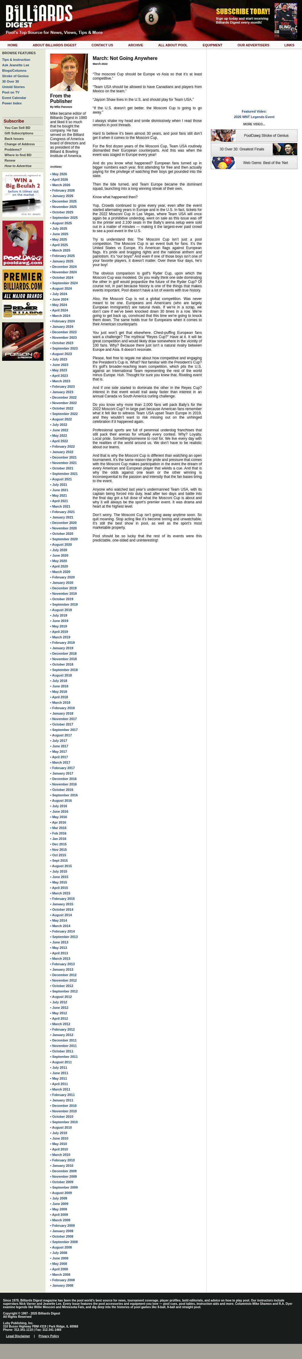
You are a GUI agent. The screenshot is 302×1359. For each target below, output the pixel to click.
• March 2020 (60, 572)
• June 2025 (59, 234)
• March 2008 (60, 1274)
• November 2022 (63, 403)
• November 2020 (63, 528)
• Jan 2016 (58, 839)
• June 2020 (59, 555)
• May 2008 (58, 1263)
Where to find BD (18, 155)
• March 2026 (60, 185)
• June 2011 (59, 1073)
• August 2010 (61, 1127)
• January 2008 (61, 1285)
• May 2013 (58, 947)
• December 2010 (63, 1105)
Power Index (12, 103)
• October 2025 (61, 212)
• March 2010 (60, 1155)
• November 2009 (63, 1176)
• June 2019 (59, 621)
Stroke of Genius (15, 76)
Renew (10, 160)
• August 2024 (61, 288)
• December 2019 (63, 588)
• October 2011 (61, 1051)
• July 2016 (58, 806)
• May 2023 (58, 370)
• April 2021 (59, 501)
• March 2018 (60, 702)
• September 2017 (64, 730)
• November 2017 (63, 719)
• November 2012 (63, 980)
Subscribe (14, 121)
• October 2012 (61, 986)
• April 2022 (59, 441)
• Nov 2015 (58, 849)
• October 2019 (61, 599)
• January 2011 (61, 1100)
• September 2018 (64, 670)
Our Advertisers (253, 45)
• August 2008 (61, 1247)
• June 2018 (59, 686)
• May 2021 (58, 495)
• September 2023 (64, 348)
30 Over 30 (10, 81)
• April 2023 (59, 375)
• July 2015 (58, 871)
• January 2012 (61, 1035)
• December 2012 (63, 975)
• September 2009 (64, 1187)
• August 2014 (61, 915)
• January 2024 (61, 326)
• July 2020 (58, 550)
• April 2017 (59, 757)
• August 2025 (61, 223)
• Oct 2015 (58, 855)
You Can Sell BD (17, 128)
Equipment (212, 45)
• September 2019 (64, 604)
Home (13, 45)
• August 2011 (61, 1062)
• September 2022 (64, 414)
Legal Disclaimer (18, 1336)
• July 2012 (58, 1002)
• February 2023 (62, 386)
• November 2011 (63, 1046)
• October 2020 (61, 533)
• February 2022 (62, 446)
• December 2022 (63, 397)
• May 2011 (58, 1078)
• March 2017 (60, 762)
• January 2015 (61, 904)
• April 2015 (59, 888)
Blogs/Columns (14, 70)
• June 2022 (59, 430)
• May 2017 (58, 751)
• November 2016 (63, 784)
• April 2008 (59, 1269)
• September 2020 (64, 539)
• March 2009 (60, 1220)
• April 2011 (59, 1084)
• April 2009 (59, 1214)
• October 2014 (61, 909)
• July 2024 (58, 294)
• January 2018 (61, 713)
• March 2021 (60, 506)
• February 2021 (62, 512)
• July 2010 (58, 1133)
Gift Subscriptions (19, 133)
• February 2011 (62, 1095)
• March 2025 (60, 250)
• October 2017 (61, 724)
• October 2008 (61, 1236)
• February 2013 (62, 964)
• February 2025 (62, 256)
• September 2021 (64, 473)
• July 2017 (58, 740)
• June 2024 (59, 299)
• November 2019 (63, 593)
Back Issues (14, 138)
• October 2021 (61, 468)
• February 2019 (62, 642)
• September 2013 (64, 937)
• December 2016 (63, 779)
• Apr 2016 (58, 822)
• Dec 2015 (58, 844)
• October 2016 (61, 789)
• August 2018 (61, 675)
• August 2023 (61, 354)
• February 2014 (62, 931)
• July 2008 (58, 1253)
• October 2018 (61, 664)
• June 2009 (59, 1204)
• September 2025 (64, 217)
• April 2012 (59, 1018)
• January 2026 (61, 196)
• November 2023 (63, 337)
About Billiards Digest (54, 45)
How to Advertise (18, 166)
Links (289, 45)
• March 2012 (60, 1024)
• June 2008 (59, 1258)
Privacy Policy (49, 1336)
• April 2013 (59, 953)
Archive (135, 45)
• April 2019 (59, 631)
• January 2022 (61, 452)
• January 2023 (61, 392)
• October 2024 (61, 277)
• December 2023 (63, 332)
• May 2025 (58, 239)
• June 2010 (59, 1138)
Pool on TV (10, 92)
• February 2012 (62, 1029)
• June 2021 (59, 490)
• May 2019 (58, 626)
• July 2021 (58, 484)
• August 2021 (61, 479)
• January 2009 (61, 1231)
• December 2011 (63, 1040)
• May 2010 (58, 1144)
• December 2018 (63, 653)
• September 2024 (64, 283)
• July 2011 (58, 1067)
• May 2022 (58, 435)
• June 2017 (59, 746)
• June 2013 (59, 942)
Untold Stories (13, 87)
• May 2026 (58, 174)
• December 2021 (63, 457)
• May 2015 (58, 882)
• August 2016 (61, 800)
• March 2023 (60, 381)
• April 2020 (59, 566)
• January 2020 (61, 582)
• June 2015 (59, 877)
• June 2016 (59, 811)
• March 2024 (60, 316)
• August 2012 (61, 997)
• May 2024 (58, 305)
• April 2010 (59, 1149)
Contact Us (102, 45)
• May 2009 (58, 1209)
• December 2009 (63, 1171)
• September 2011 (64, 1056)
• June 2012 (59, 1007)
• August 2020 (61, 544)
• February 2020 (62, 577)
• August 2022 (61, 419)
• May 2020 (58, 561)
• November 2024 (63, 272)
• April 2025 (59, 245)
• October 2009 (61, 1182)
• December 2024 (63, 266)
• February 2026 (62, 190)
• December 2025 (63, 201)
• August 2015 (61, 866)
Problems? (13, 149)
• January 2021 (61, 517)
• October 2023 (61, 343)
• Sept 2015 (59, 860)
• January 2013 (61, 969)
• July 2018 (58, 681)
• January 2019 (61, 648)
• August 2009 (61, 1193)
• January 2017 (61, 773)
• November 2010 (63, 1111)
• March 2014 (60, 926)
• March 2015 (60, 893)
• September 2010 (64, 1122)
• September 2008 (64, 1242)
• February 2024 (62, 321)
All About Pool (173, 45)
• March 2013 (60, 958)
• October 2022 (61, 408)
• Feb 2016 (58, 833)
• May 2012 (58, 1013)
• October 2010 (61, 1116)
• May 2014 (58, 920)
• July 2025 (58, 228)
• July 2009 (58, 1198)
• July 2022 (58, 424)
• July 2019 (58, 615)
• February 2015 (62, 898)
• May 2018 (58, 691)
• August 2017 (61, 735)
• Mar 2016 (58, 828)
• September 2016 (64, 795)
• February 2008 (62, 1280)
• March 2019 (60, 637)
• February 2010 (62, 1160)
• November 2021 (63, 463)
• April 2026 (59, 179)
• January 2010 (61, 1165)
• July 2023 (58, 359)
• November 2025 (63, 207)
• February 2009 (62, 1225)
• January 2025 (61, 261)
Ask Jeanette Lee (15, 65)
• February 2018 (62, 708)
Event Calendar (14, 98)
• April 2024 (59, 310)
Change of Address (20, 144)
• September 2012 (64, 991)
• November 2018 (63, 659)
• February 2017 (62, 768)
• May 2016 (58, 817)
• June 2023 (59, 365)
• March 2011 (60, 1089)
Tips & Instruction (16, 59)
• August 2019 (61, 610)
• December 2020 (63, 523)
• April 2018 (59, 697)
